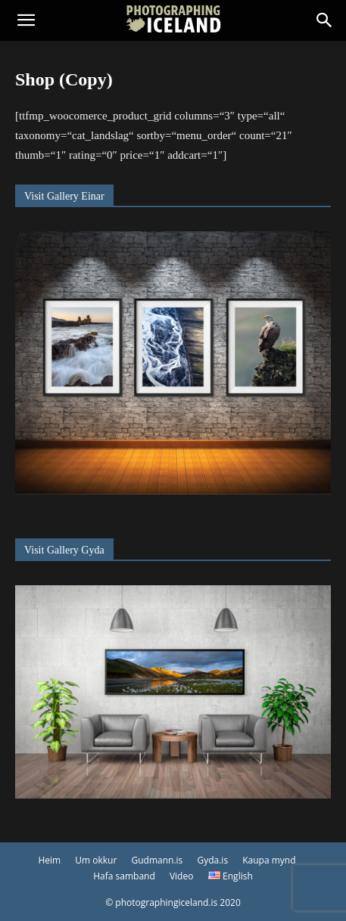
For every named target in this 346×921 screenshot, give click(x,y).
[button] (26, 20)
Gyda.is (212, 860)
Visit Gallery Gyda (64, 550)
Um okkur (96, 860)
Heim (49, 860)
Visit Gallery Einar (64, 196)
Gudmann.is (157, 860)
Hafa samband (124, 876)
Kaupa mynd (268, 860)
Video (181, 876)
